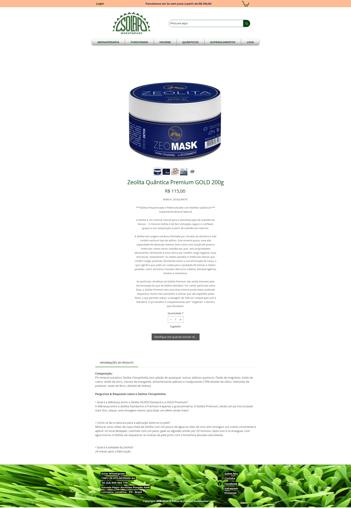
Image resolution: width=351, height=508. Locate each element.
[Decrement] (170, 320)
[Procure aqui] (203, 23)
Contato (229, 478)
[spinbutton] (176, 320)
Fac (226, 483)
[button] (245, 4)
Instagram (231, 488)
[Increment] (181, 320)
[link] (116, 362)
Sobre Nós (231, 473)
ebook (233, 483)
